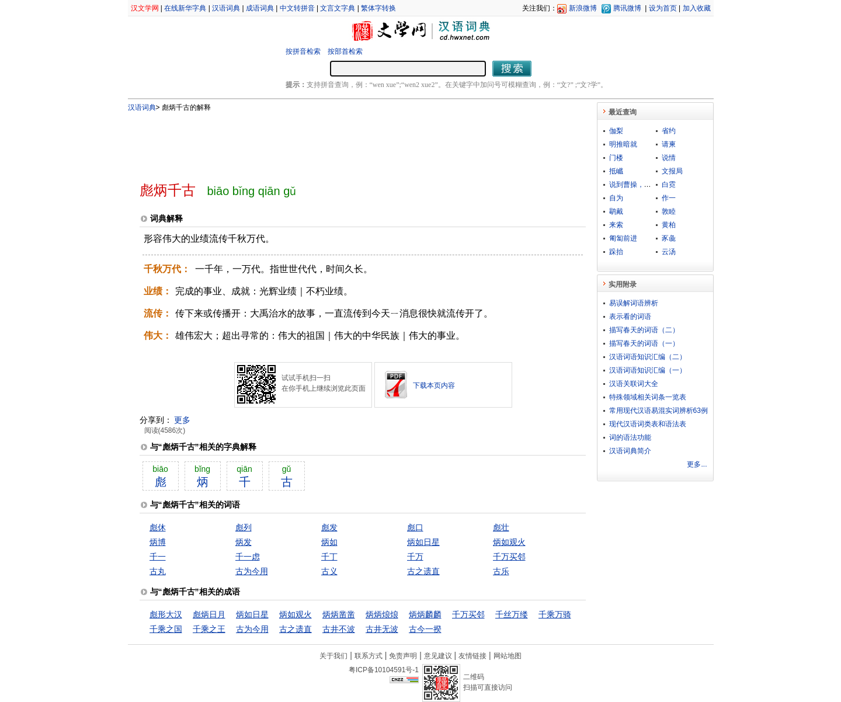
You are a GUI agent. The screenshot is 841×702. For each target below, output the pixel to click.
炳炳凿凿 (338, 614)
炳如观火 (509, 542)
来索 (616, 225)
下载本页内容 (434, 385)
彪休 (158, 527)
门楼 (616, 158)
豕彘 (669, 238)
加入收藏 (697, 8)
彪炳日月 (209, 614)
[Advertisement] (343, 142)
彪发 (329, 527)
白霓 (669, 184)
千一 (158, 556)
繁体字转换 (378, 8)
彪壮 (501, 527)
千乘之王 (209, 629)
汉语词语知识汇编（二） (647, 357)
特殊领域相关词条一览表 (647, 397)
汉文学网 (145, 8)
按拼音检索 (303, 51)
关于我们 (333, 656)
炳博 (158, 542)
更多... (697, 464)
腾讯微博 (627, 8)
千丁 (329, 556)
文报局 (672, 171)
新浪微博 (583, 8)
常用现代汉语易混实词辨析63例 (658, 410)
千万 (415, 556)
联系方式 (369, 656)
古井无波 (382, 629)
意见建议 (438, 656)
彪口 (415, 527)
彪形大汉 (166, 614)
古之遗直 (423, 571)
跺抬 (616, 252)
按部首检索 (345, 51)
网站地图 (508, 656)
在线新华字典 (185, 8)
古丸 (158, 571)
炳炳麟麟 (425, 614)
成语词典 (260, 8)
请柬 (669, 144)
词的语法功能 (630, 437)
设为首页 (663, 8)
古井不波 (338, 629)
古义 (329, 571)
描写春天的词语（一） (644, 343)
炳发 (243, 542)
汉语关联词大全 (633, 384)
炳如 (329, 542)
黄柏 (669, 225)
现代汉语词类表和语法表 (647, 424)
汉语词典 (226, 8)
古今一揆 (425, 629)
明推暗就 (623, 144)
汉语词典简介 (630, 451)
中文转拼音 (297, 8)
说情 (669, 158)
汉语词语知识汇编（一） (647, 370)
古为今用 (251, 571)
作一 (669, 198)
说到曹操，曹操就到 (640, 184)
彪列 (243, 527)
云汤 (669, 252)
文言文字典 (337, 8)
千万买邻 (509, 556)
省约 (669, 131)
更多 (182, 420)
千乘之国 (166, 629)
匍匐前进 (623, 238)
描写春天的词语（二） (644, 330)
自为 (616, 198)
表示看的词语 (630, 316)
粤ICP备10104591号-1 (384, 670)
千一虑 (247, 556)
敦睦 (669, 211)
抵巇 (616, 171)
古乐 (501, 571)
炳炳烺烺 (382, 614)
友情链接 (472, 656)
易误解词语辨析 (633, 303)
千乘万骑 (554, 614)
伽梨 (616, 131)
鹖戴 (616, 211)
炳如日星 (423, 542)
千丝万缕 (511, 614)
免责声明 (403, 656)
